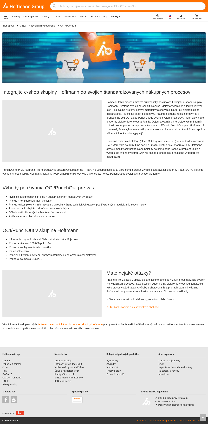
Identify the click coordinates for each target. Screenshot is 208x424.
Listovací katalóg (62, 360)
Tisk (4, 370)
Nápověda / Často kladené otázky (175, 367)
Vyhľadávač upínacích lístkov (69, 367)
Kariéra (6, 360)
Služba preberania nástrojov (68, 377)
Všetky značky (9, 384)
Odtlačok (141, 420)
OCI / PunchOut (68, 25)
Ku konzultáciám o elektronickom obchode (132, 307)
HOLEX (6, 381)
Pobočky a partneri (11, 364)
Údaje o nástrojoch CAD (66, 370)
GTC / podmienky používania (162, 420)
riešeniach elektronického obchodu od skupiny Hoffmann (70, 324)
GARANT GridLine (11, 377)
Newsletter (163, 374)
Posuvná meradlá (115, 374)
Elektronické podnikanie (43, 25)
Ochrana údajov (187, 420)
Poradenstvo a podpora (75, 16)
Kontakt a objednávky (169, 360)
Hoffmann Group (99, 16)
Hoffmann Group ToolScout (68, 364)
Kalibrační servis (62, 381)
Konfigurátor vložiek (64, 374)
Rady (161, 364)
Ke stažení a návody (168, 370)
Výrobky (16, 16)
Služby (45, 16)
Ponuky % (115, 16)
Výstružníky (112, 360)
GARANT (7, 374)
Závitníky (111, 364)
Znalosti (56, 16)
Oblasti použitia (31, 16)
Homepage (8, 25)
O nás (5, 367)
